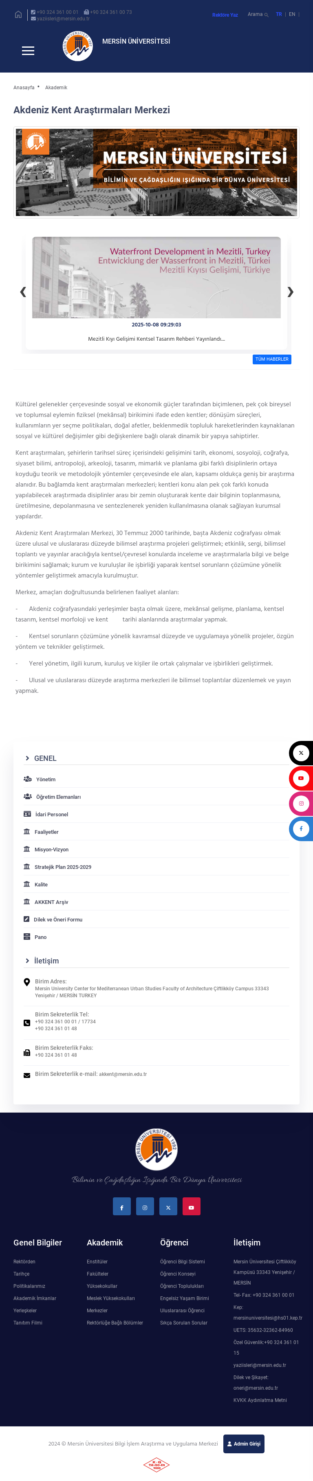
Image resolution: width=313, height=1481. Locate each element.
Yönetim (39, 786)
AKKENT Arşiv (46, 909)
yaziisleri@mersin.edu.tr (63, 19)
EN (293, 14)
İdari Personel (46, 821)
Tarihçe (21, 1280)
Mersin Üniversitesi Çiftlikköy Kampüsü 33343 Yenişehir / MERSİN (265, 1278)
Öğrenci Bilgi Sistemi (182, 1268)
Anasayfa (24, 94)
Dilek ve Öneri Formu (53, 926)
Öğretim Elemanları (52, 803)
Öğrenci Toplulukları (182, 1293)
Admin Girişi (247, 1450)
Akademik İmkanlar (34, 1305)
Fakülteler (97, 1280)
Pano (35, 944)
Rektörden (24, 1268)
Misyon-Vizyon (46, 856)
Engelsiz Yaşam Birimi (184, 1305)
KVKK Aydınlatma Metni (260, 1407)
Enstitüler (97, 1268)
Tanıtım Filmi (27, 1329)
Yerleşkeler (25, 1317)
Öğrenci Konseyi (178, 1280)
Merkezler (97, 1317)
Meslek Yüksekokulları (111, 1305)
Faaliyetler (41, 838)
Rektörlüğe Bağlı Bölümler (115, 1329)
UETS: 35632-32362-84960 (263, 1337)
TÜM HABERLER (272, 365)
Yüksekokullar (102, 1293)
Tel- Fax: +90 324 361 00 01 (264, 1302)
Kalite (36, 891)
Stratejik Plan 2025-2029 (57, 874)
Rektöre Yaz (225, 15)
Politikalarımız (29, 1293)
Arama (259, 15)
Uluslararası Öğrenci (182, 1317)
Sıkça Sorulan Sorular (183, 1329)
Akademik (56, 94)
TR (279, 14)
